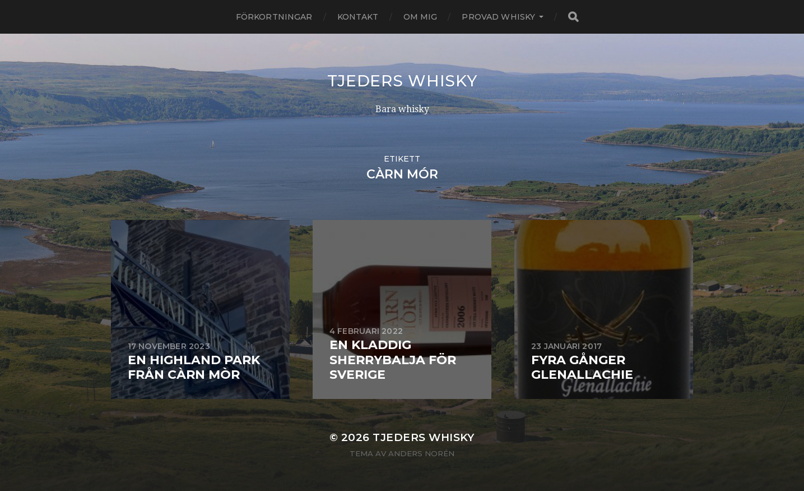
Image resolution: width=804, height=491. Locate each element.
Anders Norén (421, 453)
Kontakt (358, 17)
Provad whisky (498, 17)
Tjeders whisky (402, 80)
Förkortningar (274, 17)
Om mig (420, 17)
